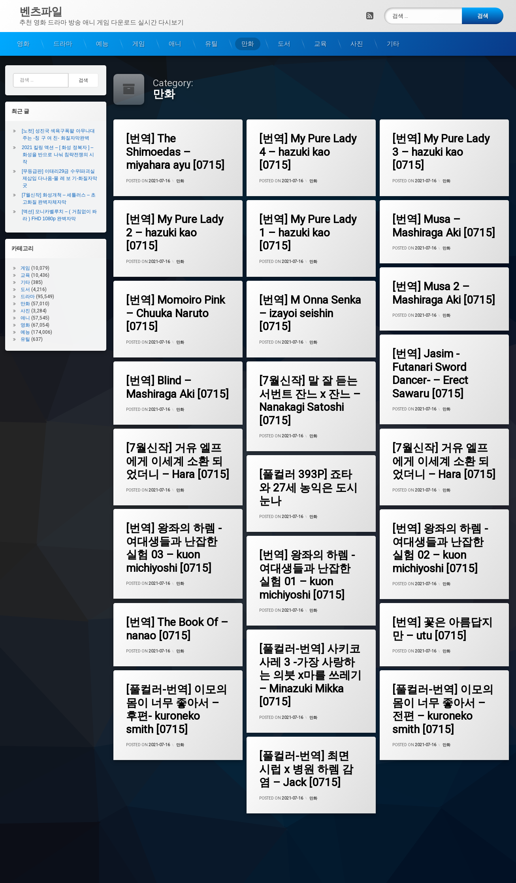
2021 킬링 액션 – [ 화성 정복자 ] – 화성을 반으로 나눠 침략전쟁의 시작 (60, 154)
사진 (356, 43)
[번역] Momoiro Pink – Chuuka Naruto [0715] (175, 313)
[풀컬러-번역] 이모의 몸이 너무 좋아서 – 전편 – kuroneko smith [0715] (442, 709)
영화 (23, 43)
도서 (284, 43)
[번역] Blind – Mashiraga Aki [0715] (177, 387)
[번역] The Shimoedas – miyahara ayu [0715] (176, 152)
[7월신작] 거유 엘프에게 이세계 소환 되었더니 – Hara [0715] (177, 461)
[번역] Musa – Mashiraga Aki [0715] (444, 226)
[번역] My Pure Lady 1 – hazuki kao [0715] (308, 232)
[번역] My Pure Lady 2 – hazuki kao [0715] (175, 232)
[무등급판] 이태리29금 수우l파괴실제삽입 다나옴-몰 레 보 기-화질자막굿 (61, 178)
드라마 (62, 43)
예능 (102, 43)
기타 (393, 43)
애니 (175, 43)
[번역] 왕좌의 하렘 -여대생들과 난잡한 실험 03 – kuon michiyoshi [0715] (173, 548)
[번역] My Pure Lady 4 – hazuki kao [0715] (308, 152)
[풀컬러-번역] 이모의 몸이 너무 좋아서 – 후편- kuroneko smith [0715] (176, 709)
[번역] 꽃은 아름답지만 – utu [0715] (442, 628)
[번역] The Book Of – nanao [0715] (177, 628)
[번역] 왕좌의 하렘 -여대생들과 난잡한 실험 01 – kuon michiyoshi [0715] (306, 574)
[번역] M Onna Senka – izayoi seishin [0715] (310, 313)
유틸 (211, 43)
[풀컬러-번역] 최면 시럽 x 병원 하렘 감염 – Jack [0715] (306, 769)
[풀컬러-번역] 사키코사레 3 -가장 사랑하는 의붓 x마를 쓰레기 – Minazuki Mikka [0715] (310, 675)
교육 (320, 43)
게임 (138, 43)
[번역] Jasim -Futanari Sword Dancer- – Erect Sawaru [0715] (430, 373)
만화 (247, 43)
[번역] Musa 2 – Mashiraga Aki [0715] (443, 293)
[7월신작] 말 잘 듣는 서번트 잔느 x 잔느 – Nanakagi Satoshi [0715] (309, 400)
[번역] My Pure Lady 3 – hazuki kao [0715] (441, 152)
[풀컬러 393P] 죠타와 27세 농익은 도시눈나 (308, 487)
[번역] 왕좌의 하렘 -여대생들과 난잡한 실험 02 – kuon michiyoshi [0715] (439, 548)
